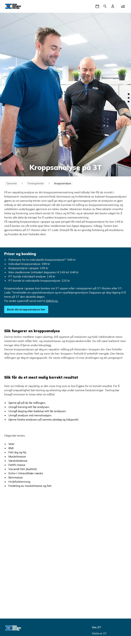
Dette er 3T (99, 633)
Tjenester (11, 183)
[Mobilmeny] (123, 6)
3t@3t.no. (52, 301)
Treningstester (35, 183)
